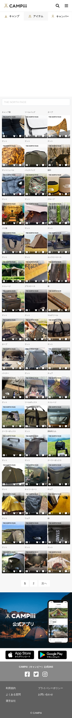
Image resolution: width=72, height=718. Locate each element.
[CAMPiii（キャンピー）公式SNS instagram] (44, 674)
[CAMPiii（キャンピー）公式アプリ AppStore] (19, 655)
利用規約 (11, 688)
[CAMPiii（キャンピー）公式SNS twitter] (36, 674)
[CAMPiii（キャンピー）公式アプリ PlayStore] (52, 655)
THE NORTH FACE (9, 117)
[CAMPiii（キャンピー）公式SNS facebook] (27, 674)
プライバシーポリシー (50, 688)
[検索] (57, 6)
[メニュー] (66, 6)
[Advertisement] (36, 59)
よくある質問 (13, 694)
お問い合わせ (45, 694)
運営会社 (11, 700)
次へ (44, 583)
